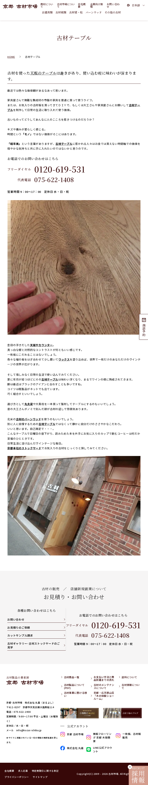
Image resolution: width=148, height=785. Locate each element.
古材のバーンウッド (28, 419)
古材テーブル (64, 144)
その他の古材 (113, 12)
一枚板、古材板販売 (128, 735)
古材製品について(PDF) (74, 686)
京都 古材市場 (71, 734)
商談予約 (143, 326)
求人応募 (23, 770)
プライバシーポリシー (16, 776)
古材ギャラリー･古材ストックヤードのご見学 (33, 645)
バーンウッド (94, 12)
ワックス (64, 359)
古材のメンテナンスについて (104, 686)
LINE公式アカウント (99, 749)
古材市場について (66, 5)
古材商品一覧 (71, 677)
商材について (46, 5)
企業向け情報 (96, 5)
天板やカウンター (41, 345)
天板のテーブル (43, 73)
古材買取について (131, 686)
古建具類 (47, 12)
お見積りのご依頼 (18, 627)
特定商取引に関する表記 (45, 770)
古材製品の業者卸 (25, 680)
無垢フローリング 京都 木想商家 (98, 737)
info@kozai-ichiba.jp (29, 730)
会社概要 (82, 5)
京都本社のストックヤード (24, 448)
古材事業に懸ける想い (75, 694)
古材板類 (61, 12)
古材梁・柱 (76, 12)
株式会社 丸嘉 (71, 748)
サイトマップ (40, 776)
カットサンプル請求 (20, 635)
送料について (129, 677)
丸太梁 (28, 404)
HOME (11, 57)
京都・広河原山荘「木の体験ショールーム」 (104, 695)
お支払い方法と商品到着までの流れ (104, 678)
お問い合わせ (15, 619)
